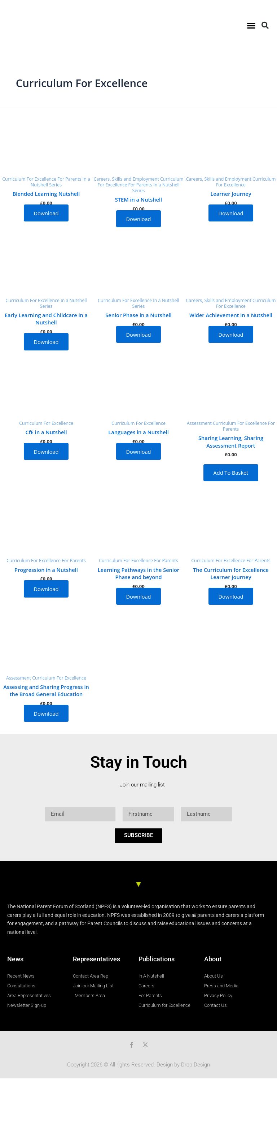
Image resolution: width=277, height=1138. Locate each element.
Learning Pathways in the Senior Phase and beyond (138, 573)
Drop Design (195, 1064)
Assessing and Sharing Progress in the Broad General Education (46, 690)
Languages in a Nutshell (138, 432)
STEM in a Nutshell (138, 199)
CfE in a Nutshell (46, 432)
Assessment (200, 423)
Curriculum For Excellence (29, 179)
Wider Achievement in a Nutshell (230, 315)
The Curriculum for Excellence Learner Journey (231, 573)
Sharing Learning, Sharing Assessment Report (230, 441)
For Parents (70, 179)
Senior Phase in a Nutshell (138, 315)
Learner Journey (230, 193)
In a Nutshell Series (60, 182)
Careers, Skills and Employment (127, 179)
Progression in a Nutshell (46, 569)
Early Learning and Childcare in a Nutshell (46, 318)
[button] (251, 25)
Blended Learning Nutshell (46, 193)
